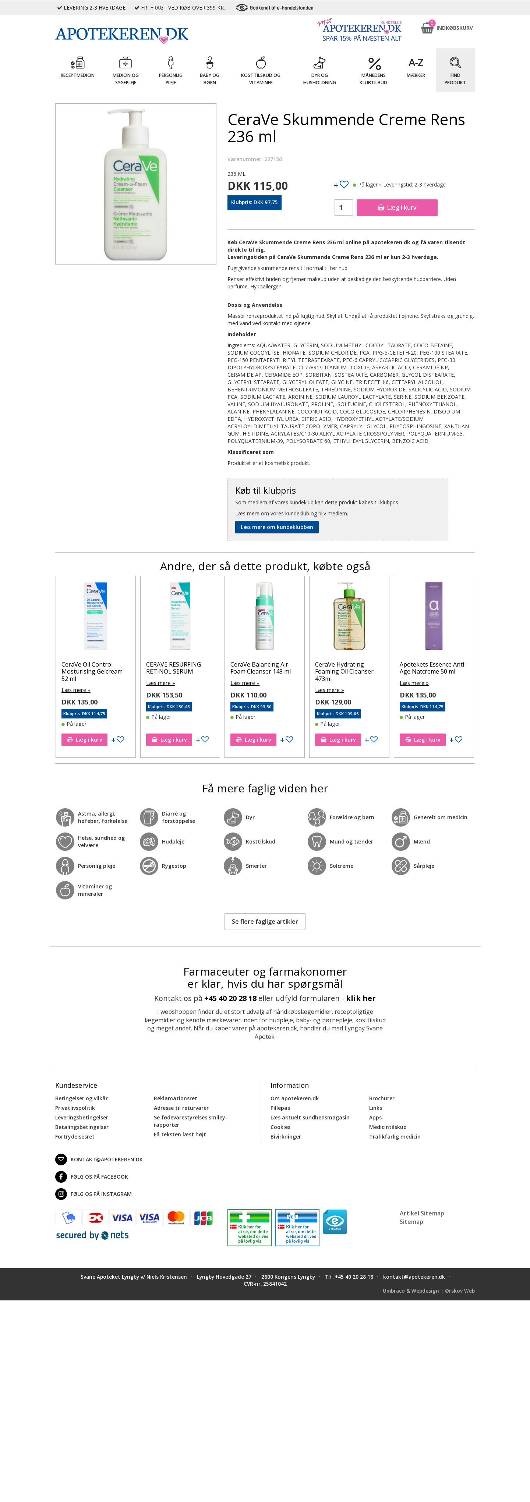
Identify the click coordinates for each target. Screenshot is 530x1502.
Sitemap (411, 1221)
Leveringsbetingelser (81, 1117)
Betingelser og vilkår (81, 1097)
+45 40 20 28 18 (230, 998)
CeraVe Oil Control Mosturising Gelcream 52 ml (92, 671)
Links (375, 1107)
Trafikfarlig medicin (395, 1136)
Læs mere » (75, 689)
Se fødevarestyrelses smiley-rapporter (190, 1121)
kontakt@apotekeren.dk (99, 1159)
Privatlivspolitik (75, 1107)
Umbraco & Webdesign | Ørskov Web (429, 1290)
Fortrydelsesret (75, 1136)
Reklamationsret (175, 1097)
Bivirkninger (286, 1136)
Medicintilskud (388, 1126)
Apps (375, 1117)
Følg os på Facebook (91, 1176)
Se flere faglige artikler (265, 921)
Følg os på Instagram (93, 1194)
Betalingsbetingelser (82, 1126)
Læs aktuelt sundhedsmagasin (310, 1117)
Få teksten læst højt (180, 1133)
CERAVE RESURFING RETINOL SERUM (173, 667)
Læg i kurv (397, 207)
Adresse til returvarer (181, 1107)
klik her (361, 998)
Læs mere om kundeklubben (277, 526)
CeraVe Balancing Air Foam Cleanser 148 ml (260, 667)
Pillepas (280, 1107)
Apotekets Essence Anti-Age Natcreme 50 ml (433, 667)
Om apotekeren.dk (295, 1097)
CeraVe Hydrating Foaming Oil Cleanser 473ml (344, 671)
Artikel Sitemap (422, 1213)
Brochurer (382, 1097)
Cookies (280, 1126)
